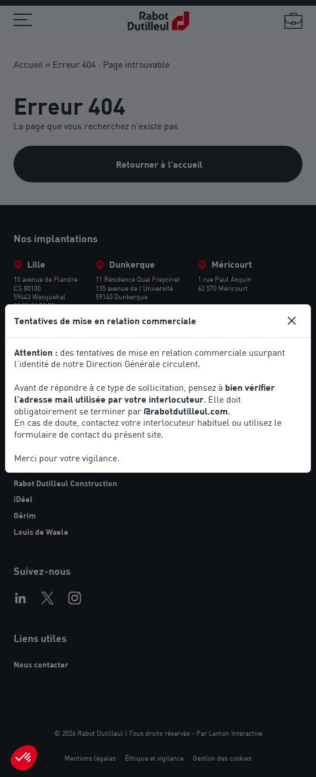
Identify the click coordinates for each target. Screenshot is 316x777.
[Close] (292, 320)
